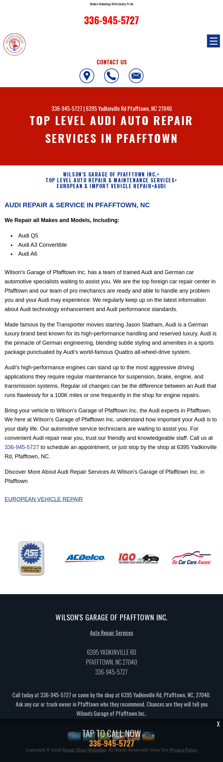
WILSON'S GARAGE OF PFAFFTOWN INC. (110, 174)
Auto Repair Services (111, 636)
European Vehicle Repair (44, 502)
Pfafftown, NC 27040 (150, 108)
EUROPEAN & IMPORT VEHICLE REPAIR (104, 186)
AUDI (160, 186)
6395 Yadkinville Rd (106, 108)
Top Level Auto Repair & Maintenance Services (110, 180)
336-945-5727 (66, 108)
